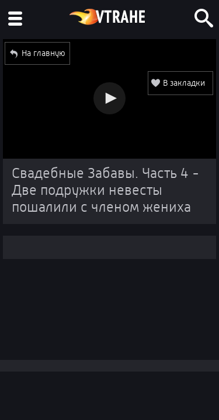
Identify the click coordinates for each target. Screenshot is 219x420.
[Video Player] (109, 99)
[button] (109, 98)
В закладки (184, 83)
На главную (43, 53)
